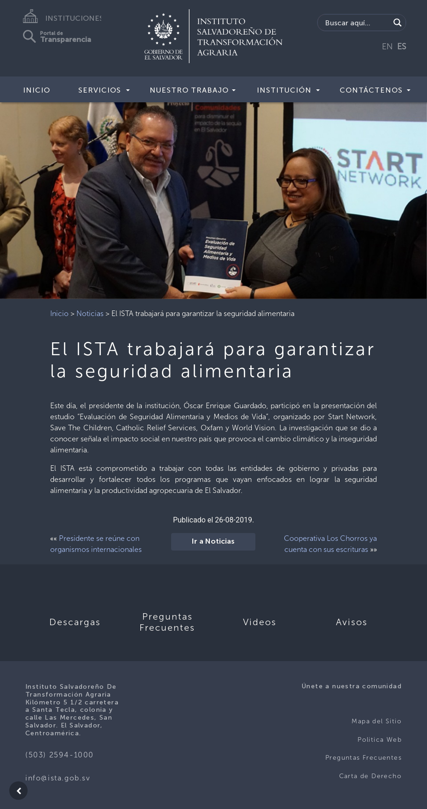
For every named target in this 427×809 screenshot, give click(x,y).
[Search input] (356, 22)
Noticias (90, 313)
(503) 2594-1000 (59, 754)
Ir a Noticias (213, 541)
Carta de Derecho (370, 776)
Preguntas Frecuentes (363, 758)
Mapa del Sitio (377, 721)
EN (387, 46)
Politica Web (380, 740)
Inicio (36, 90)
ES (401, 46)
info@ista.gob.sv (58, 778)
